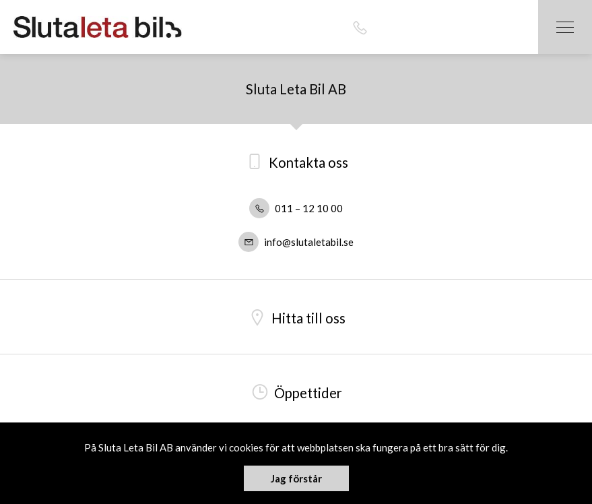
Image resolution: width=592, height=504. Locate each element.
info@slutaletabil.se (296, 241)
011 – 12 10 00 (296, 208)
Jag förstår (296, 478)
